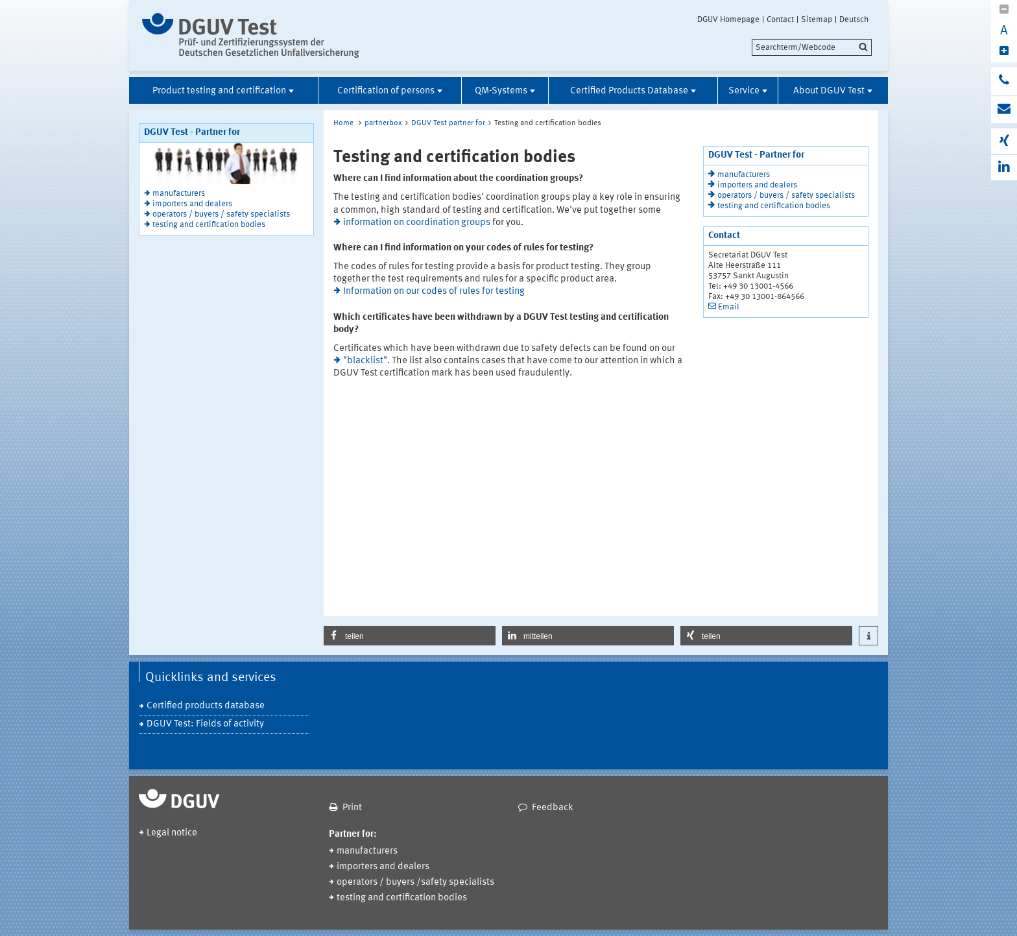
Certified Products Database (629, 91)
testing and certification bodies (208, 225)
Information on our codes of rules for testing (434, 291)
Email (728, 307)
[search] (812, 47)
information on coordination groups (416, 223)
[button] (410, 635)
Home (343, 123)
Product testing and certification (219, 91)
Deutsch (853, 19)
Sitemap (816, 19)
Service (744, 91)
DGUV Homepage (728, 19)
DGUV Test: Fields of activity (205, 724)
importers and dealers (192, 204)
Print (352, 808)
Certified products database (206, 706)
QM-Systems (501, 91)
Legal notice (172, 833)
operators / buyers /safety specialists (415, 882)
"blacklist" (365, 361)
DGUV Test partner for (448, 123)
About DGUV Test (829, 91)
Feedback (552, 808)
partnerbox (383, 123)
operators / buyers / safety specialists (221, 214)
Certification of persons (386, 91)
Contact (780, 19)
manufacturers (178, 193)
